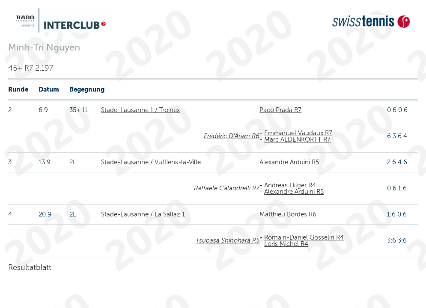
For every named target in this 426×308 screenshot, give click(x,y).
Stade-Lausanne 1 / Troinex (140, 110)
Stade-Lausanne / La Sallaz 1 (143, 214)
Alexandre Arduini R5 (289, 162)
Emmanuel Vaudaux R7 (298, 133)
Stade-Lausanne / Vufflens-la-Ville (151, 162)
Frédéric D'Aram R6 (231, 136)
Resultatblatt (29, 267)
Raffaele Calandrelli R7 (226, 188)
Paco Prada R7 (280, 110)
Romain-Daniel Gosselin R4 (304, 237)
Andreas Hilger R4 (290, 185)
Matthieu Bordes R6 (287, 214)
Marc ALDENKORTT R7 (297, 139)
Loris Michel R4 (286, 243)
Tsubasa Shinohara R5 (227, 240)
